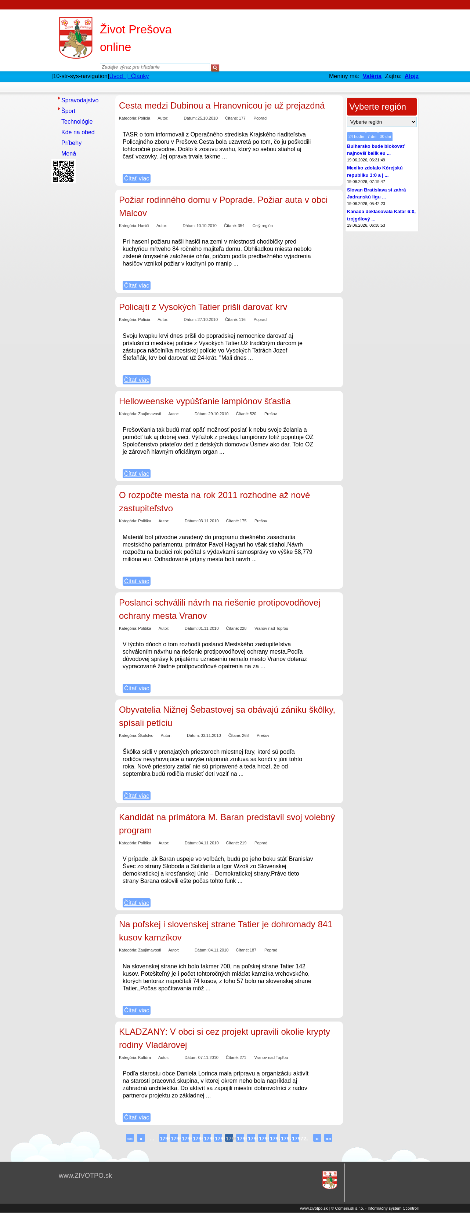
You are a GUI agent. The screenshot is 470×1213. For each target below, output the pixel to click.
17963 (196, 1138)
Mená (68, 153)
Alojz (412, 76)
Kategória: (128, 118)
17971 (284, 1138)
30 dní (385, 136)
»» (328, 1138)
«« (130, 1138)
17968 (251, 1138)
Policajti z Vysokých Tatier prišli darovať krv (203, 307)
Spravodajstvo (79, 100)
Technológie (77, 121)
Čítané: (231, 118)
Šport (68, 111)
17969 (262, 1138)
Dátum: (190, 118)
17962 (185, 1138)
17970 (273, 1138)
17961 (174, 1138)
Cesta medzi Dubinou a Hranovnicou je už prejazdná (222, 105)
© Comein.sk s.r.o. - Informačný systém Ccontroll (375, 1208)
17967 (240, 1138)
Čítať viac (136, 178)
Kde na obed (78, 132)
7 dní (372, 136)
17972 (295, 1138)
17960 (163, 1138)
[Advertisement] (80, 296)
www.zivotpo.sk (314, 1208)
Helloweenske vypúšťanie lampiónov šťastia (205, 401)
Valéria (372, 76)
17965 (218, 1138)
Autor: (163, 118)
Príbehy (71, 143)
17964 (207, 1138)
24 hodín (356, 136)
